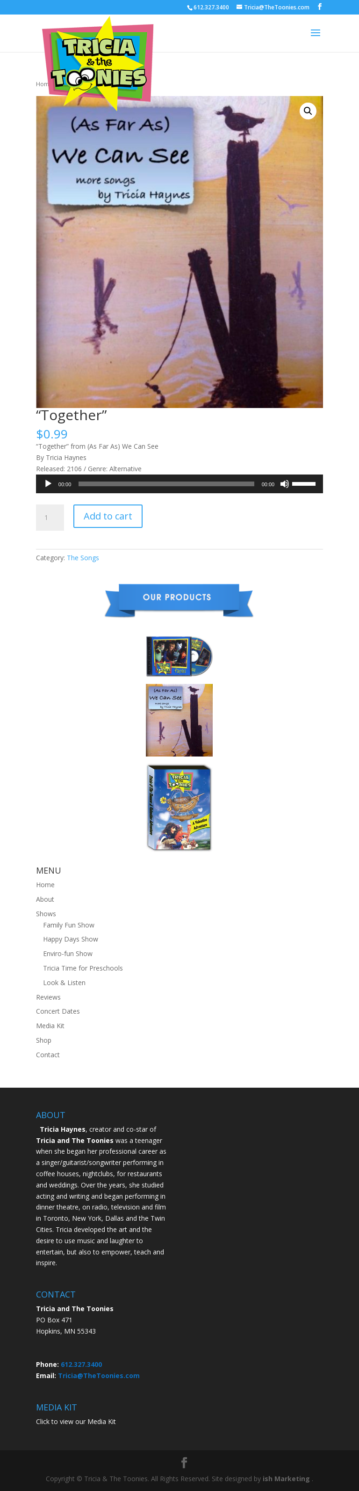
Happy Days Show (70, 939)
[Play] (48, 484)
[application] (179, 484)
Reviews (48, 997)
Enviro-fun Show (68, 953)
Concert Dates (58, 1011)
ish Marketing (286, 1478)
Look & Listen (64, 982)
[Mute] (284, 484)
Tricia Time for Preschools (83, 968)
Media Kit (50, 1025)
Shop (43, 1040)
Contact (48, 1054)
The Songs (83, 557)
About (45, 899)
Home (45, 884)
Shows (46, 913)
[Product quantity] (50, 517)
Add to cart (108, 516)
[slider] (166, 484)
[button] (308, 111)
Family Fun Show (68, 924)
